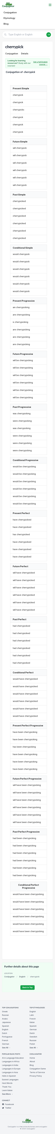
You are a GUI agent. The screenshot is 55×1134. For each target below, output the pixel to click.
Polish (32, 1044)
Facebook (8, 1104)
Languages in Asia (10, 1072)
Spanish (5, 1026)
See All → (6, 1048)
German (5, 1044)
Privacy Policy (36, 1076)
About (32, 1061)
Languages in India (10, 1065)
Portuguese (7, 1037)
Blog (6, 23)
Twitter (6, 1108)
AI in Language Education (13, 1058)
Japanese (6, 1022)
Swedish (33, 1037)
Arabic (5, 1019)
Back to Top (27, 987)
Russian (5, 1015)
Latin (32, 1015)
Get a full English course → (40, 63)
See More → (7, 1094)
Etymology (9, 18)
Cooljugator (9, 977)
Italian (32, 1022)
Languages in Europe (11, 1069)
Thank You (6, 1087)
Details (24, 53)
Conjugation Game (38, 1069)
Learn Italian (7, 1090)
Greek (5, 1011)
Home (32, 1058)
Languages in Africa (10, 1061)
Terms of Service (37, 1072)
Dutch (4, 1033)
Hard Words (7, 1083)
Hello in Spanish (9, 1076)
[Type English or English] (27, 34)
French (5, 1040)
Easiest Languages (10, 1079)
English (22, 977)
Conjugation (10, 12)
